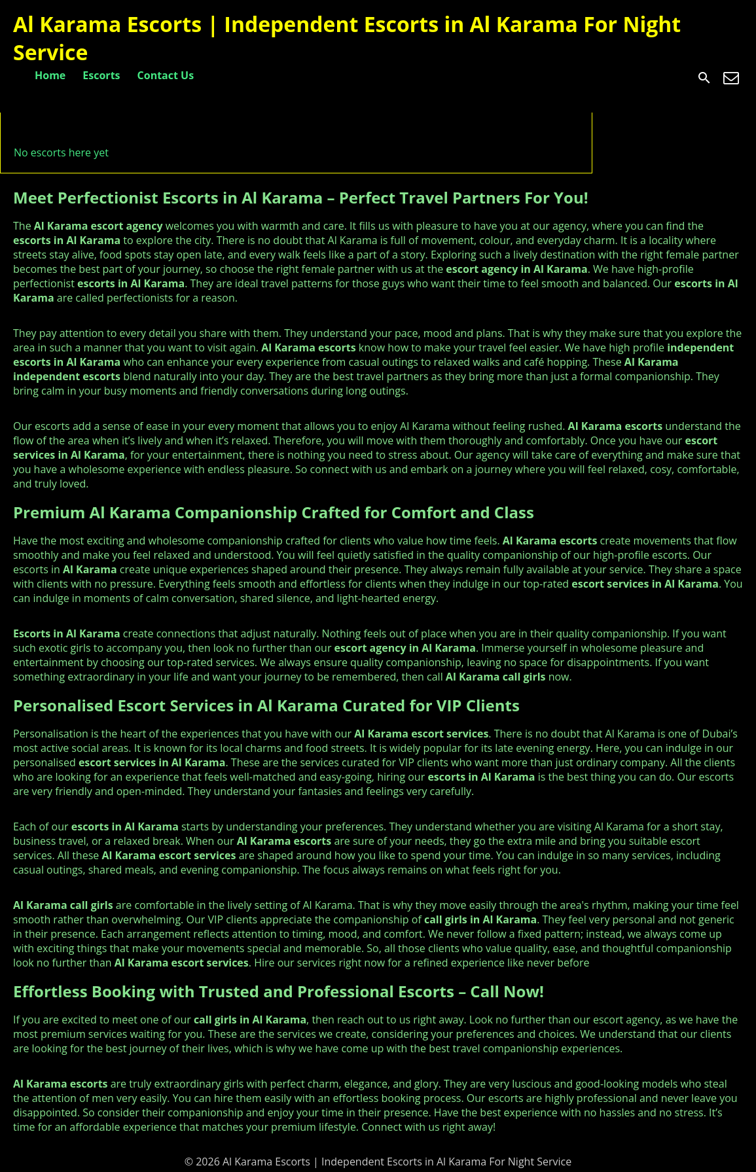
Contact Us (165, 75)
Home (50, 75)
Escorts (101, 75)
